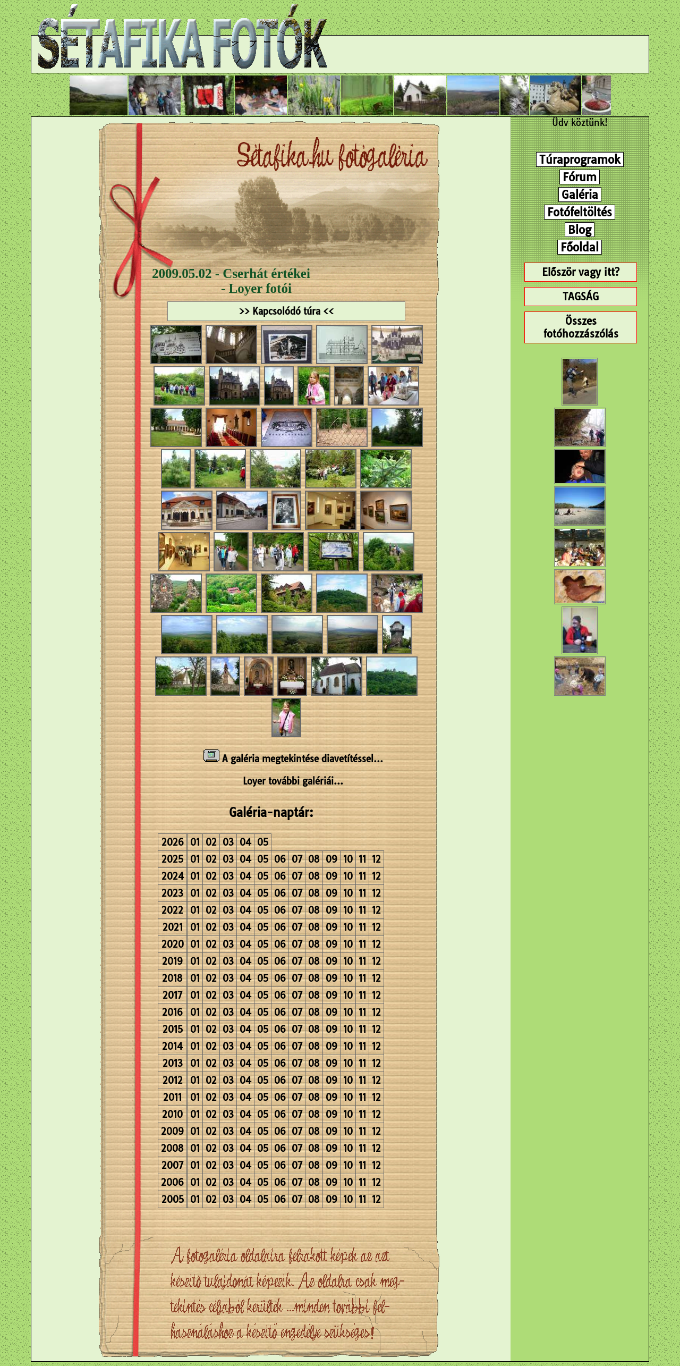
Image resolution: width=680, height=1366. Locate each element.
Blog (579, 230)
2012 (173, 1080)
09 (331, 859)
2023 (172, 893)
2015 (173, 1029)
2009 (172, 1131)
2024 (173, 876)
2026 (173, 842)
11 (362, 859)
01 (195, 842)
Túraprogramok (579, 159)
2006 (172, 1182)
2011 (172, 1097)
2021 (173, 927)
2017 (172, 995)
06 (280, 859)
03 (228, 842)
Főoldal (579, 247)
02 (211, 842)
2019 (172, 961)
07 (297, 859)
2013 (173, 1063)
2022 (172, 910)
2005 (173, 1199)
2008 (172, 1148)
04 (245, 842)
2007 (172, 1165)
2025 (172, 859)
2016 (172, 1012)
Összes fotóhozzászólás (580, 327)
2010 (172, 1114)
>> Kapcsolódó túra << (286, 311)
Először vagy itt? (580, 272)
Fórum (580, 177)
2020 (173, 944)
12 (376, 859)
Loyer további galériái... (293, 781)
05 (262, 842)
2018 (172, 978)
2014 (172, 1046)
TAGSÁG (581, 296)
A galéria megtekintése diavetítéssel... (293, 758)
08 (314, 859)
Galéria (580, 194)
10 (348, 859)
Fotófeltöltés (579, 212)
